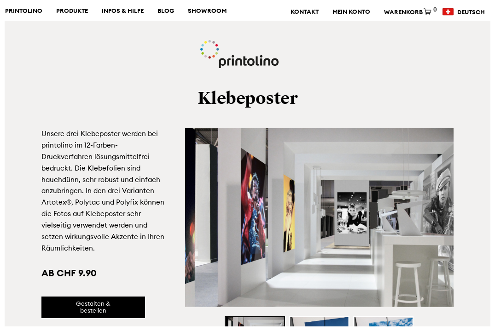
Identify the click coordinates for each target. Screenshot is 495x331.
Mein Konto (351, 12)
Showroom (207, 11)
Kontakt (305, 12)
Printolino (23, 11)
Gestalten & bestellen (93, 307)
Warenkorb (409, 12)
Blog (165, 11)
